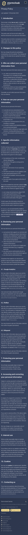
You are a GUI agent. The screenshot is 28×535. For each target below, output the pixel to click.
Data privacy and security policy (17, 288)
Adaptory (4, 209)
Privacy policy (13, 320)
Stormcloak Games (11, 3)
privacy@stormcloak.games (14, 415)
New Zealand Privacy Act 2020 (11, 24)
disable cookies (23, 471)
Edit (26, 8)
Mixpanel (3, 338)
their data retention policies (8, 296)
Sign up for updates (5, 510)
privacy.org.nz (19, 43)
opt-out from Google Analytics (9, 298)
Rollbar (3, 310)
